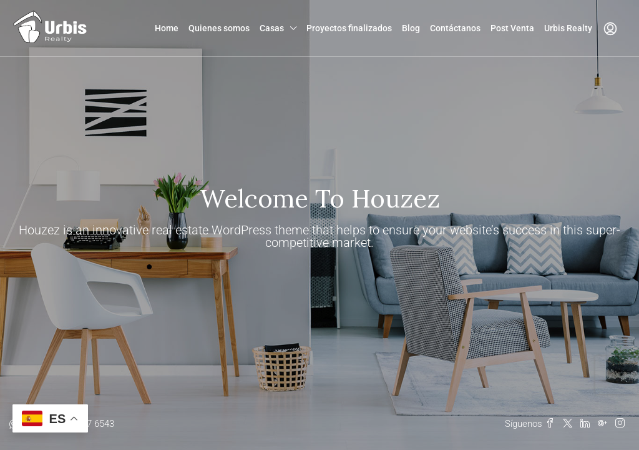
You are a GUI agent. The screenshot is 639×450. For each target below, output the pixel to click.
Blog (411, 28)
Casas (272, 28)
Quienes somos (219, 28)
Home (166, 28)
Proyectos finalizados (349, 28)
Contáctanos (455, 28)
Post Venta (512, 28)
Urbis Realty (568, 28)
